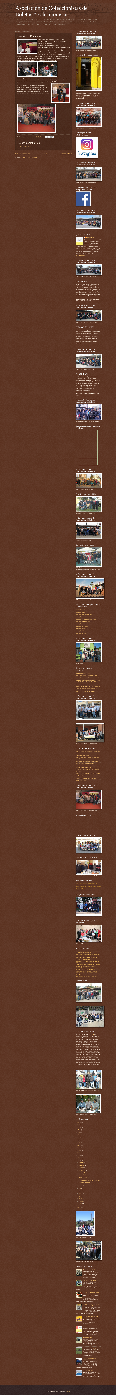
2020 (78, 1132)
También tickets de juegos (90, 1348)
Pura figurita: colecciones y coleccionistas (87, 761)
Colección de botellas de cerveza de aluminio (88, 773)
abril (80, 1196)
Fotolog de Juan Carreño (82, 617)
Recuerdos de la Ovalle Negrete (91, 1270)
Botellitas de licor (80, 776)
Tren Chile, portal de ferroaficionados (85, 691)
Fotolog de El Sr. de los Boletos (84, 614)
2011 (78, 1155)
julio (80, 1188)
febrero (81, 1201)
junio (80, 1191)
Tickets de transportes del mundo (84, 684)
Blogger (68, 1391)
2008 (78, 1207)
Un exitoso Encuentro (84, 1182)
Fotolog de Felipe (80, 624)
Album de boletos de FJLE (83, 673)
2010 (78, 1158)
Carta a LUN (82, 1172)
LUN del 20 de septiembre (86, 1175)
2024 (78, 1122)
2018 (78, 1137)
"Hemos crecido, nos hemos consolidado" (90, 1180)
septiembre (82, 1170)
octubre (81, 1167)
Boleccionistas (90, 237)
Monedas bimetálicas (81, 780)
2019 (78, 1135)
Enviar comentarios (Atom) (30, 157)
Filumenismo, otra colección (90, 1316)
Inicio (46, 154)
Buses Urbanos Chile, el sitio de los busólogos (88, 686)
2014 (78, 1147)
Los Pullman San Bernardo (90, 1280)
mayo (80, 1193)
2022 (78, 1127)
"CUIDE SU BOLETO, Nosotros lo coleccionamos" (91, 1305)
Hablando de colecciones (82, 755)
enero (80, 1203)
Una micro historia (88, 1370)
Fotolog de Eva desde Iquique (84, 621)
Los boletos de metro (88, 1327)
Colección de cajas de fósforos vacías (86, 778)
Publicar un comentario (26, 146)
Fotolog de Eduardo (81, 609)
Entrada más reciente (23, 154)
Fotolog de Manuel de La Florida (84, 628)
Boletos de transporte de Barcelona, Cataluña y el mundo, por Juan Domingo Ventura (88, 681)
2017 (78, 1140)
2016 (78, 1142)
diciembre (81, 1162)
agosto (81, 1186)
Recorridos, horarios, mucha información (86, 688)
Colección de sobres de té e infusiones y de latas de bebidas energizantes (87, 766)
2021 (78, 1130)
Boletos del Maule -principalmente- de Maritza (88, 678)
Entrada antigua (66, 154)
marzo (81, 1198)
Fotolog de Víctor (80, 631)
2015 (78, 1145)
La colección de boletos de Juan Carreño (86, 675)
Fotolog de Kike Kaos (81, 633)
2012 (78, 1152)
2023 (78, 1124)
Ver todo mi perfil (80, 255)
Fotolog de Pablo (80, 612)
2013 (78, 1150)
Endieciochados (83, 1177)
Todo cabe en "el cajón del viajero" (85, 763)
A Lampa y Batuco (88, 1337)
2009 (78, 1160)
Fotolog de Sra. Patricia (82, 626)
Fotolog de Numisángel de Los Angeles (86, 619)
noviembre (82, 1165)
